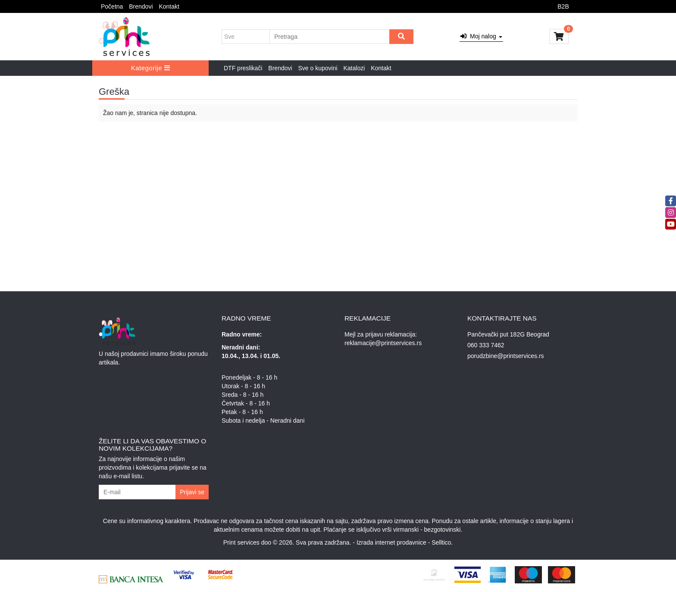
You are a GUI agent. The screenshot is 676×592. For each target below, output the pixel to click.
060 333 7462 (485, 345)
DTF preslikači (243, 68)
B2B (563, 6)
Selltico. (442, 542)
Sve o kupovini (318, 68)
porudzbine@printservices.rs (505, 355)
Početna (112, 6)
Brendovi (141, 6)
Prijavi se (192, 492)
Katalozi (354, 68)
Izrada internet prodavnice (391, 542)
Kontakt (169, 6)
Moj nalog (481, 36)
